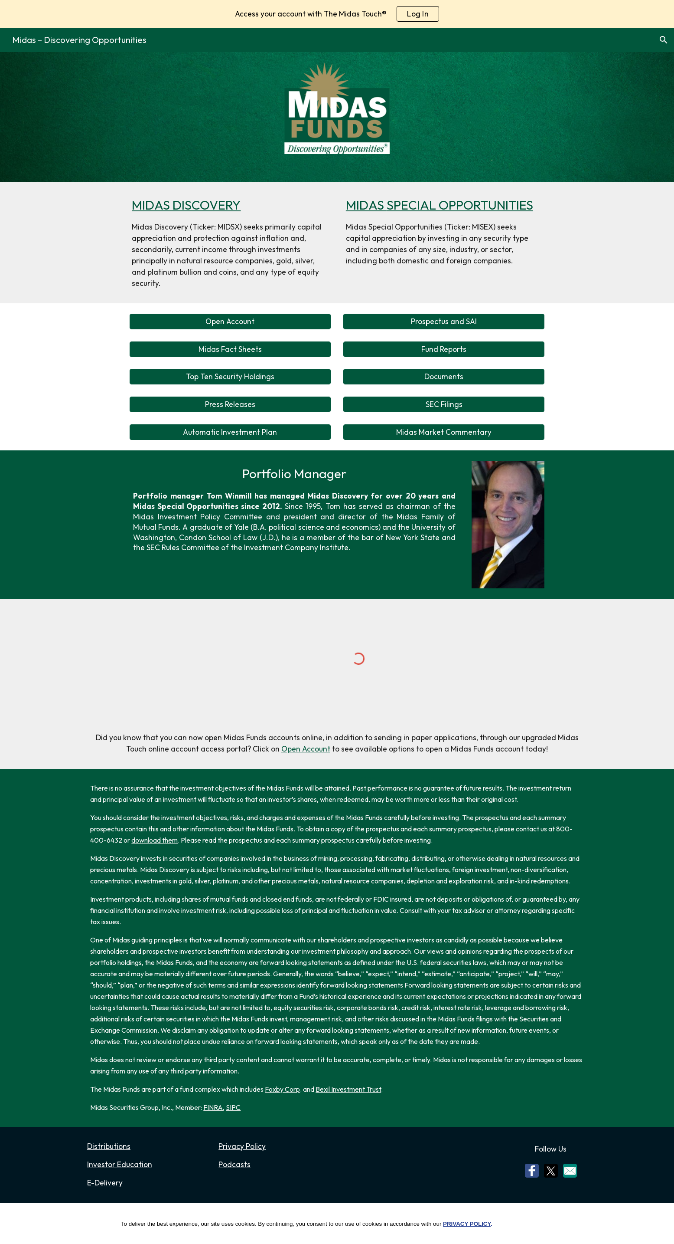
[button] (663, 40)
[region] (337, 14)
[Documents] (444, 376)
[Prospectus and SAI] (444, 321)
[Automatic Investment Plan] (230, 432)
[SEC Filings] (444, 404)
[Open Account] (230, 321)
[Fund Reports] (444, 349)
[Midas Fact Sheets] (230, 349)
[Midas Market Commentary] (444, 432)
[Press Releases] (230, 404)
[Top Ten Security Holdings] (230, 376)
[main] (230, 242)
